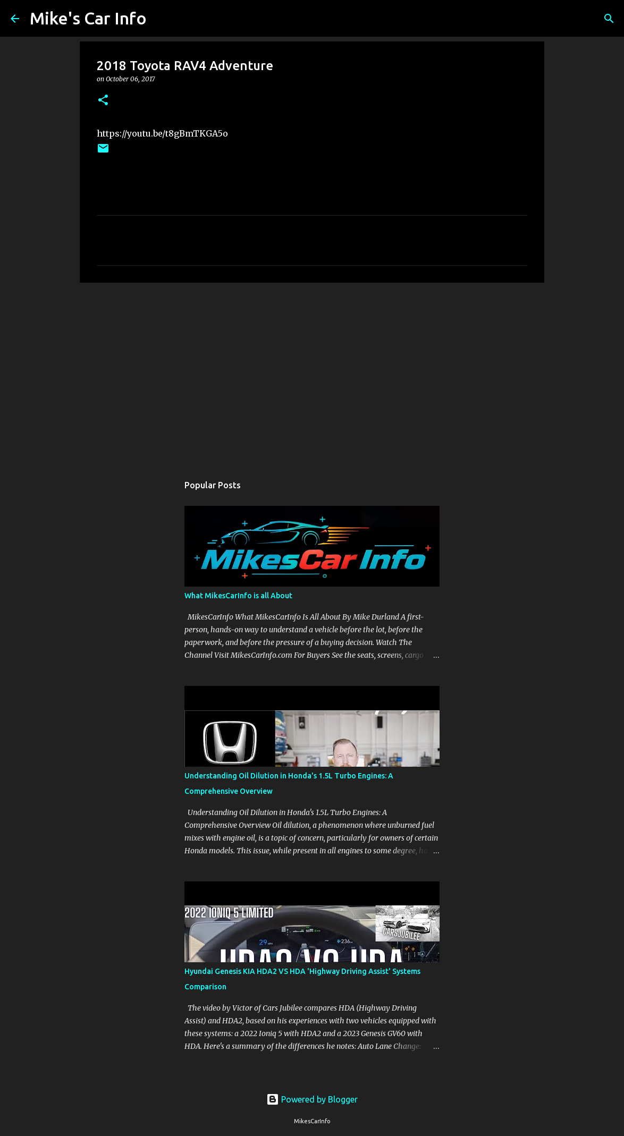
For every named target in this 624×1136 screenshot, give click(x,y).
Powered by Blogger (312, 1099)
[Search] (161, 18)
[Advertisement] (312, 373)
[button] (103, 101)
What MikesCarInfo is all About (238, 595)
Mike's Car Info (88, 18)
